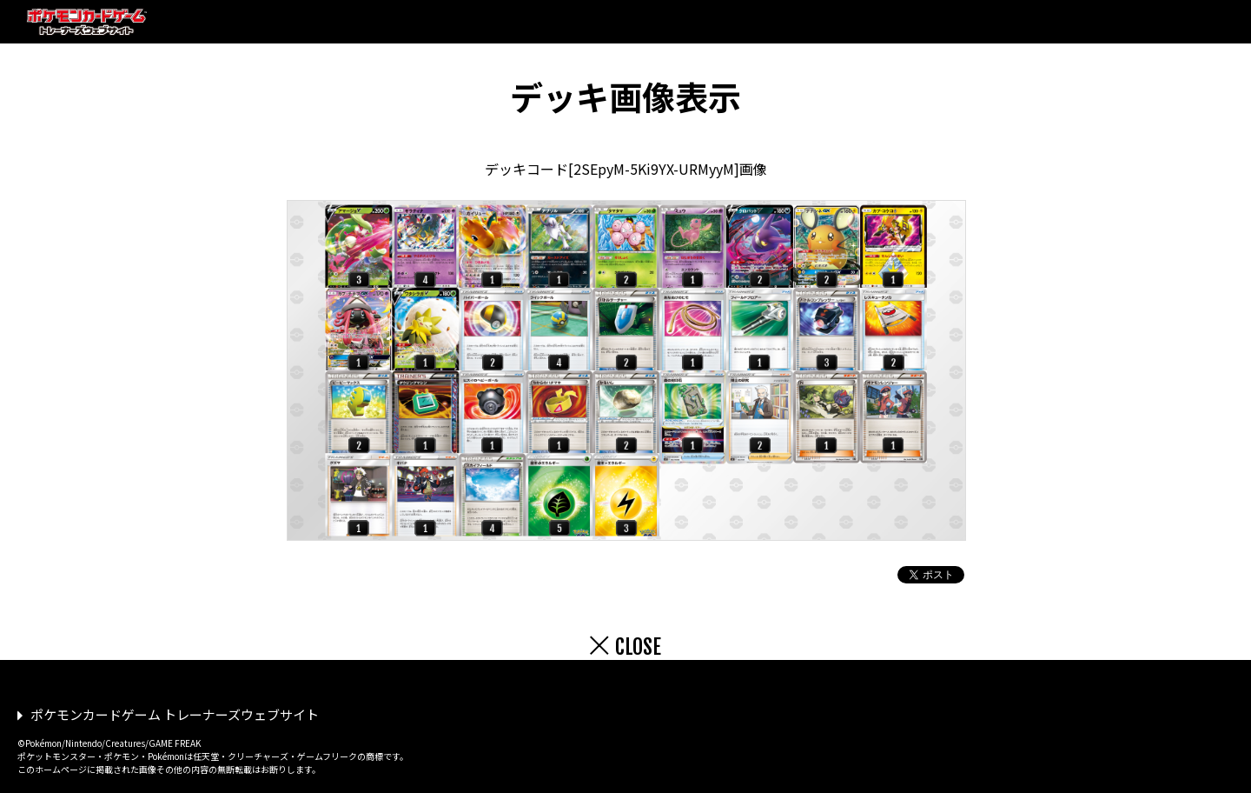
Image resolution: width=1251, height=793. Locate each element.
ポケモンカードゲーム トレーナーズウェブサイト (174, 714)
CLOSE (638, 647)
